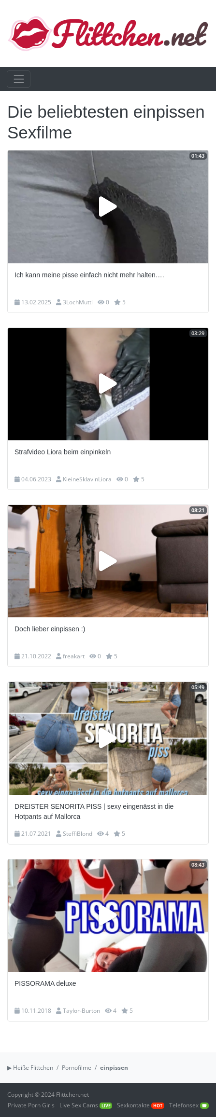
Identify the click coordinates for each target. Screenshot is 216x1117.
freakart (74, 656)
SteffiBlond (77, 834)
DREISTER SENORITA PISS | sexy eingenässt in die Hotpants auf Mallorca (93, 811)
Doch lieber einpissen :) (49, 629)
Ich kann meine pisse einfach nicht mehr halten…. (89, 275)
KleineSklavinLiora (87, 479)
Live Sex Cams (85, 1105)
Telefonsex (189, 1105)
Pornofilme (76, 1067)
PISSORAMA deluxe (45, 983)
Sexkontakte (140, 1105)
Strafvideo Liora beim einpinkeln (62, 452)
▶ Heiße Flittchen (30, 1067)
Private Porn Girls (31, 1105)
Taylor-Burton (81, 1011)
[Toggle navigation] (18, 78)
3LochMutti (78, 302)
